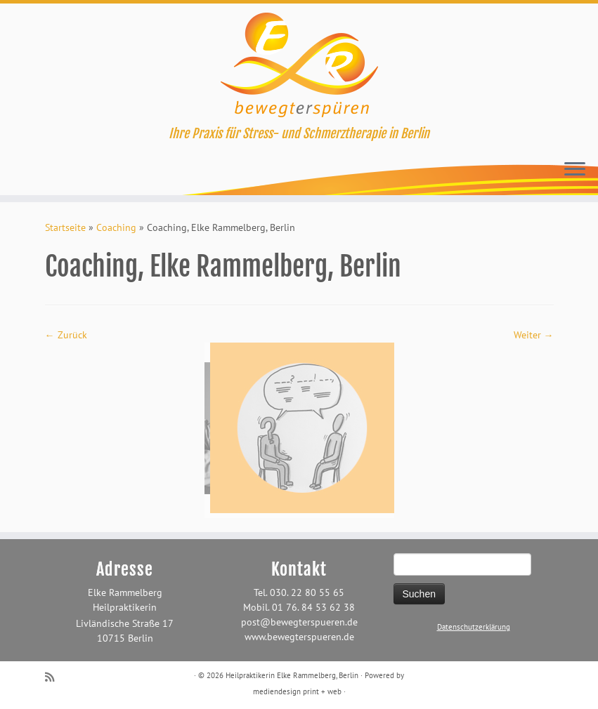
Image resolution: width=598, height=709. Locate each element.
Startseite (65, 227)
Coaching (116, 227)
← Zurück (66, 335)
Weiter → (534, 335)
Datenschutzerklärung (473, 627)
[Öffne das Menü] (574, 169)
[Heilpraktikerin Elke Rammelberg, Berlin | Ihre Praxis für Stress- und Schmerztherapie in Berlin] (299, 65)
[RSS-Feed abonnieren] (54, 677)
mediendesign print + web (297, 691)
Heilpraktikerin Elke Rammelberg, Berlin (292, 675)
